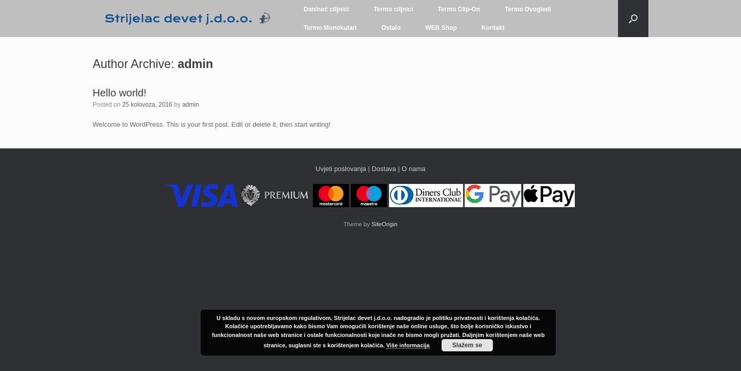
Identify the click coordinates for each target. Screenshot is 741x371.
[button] (633, 18)
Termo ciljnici (393, 9)
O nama (413, 169)
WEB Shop (440, 27)
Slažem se (467, 345)
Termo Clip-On (459, 9)
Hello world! (119, 92)
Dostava (385, 169)
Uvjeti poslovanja (340, 169)
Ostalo (390, 27)
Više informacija (408, 345)
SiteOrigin (385, 224)
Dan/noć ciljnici (326, 9)
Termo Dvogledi (528, 9)
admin (195, 64)
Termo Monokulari (330, 27)
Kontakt (493, 27)
